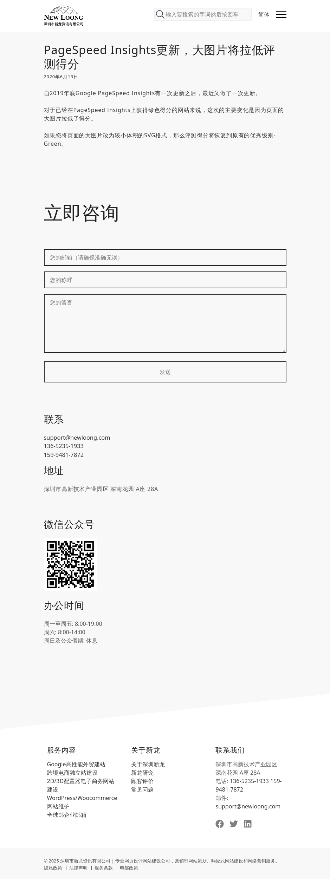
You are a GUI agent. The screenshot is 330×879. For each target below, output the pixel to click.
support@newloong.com (76, 437)
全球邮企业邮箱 (66, 814)
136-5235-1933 (63, 446)
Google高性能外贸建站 (76, 763)
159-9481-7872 (63, 454)
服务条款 (104, 867)
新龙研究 (142, 772)
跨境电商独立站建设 (72, 772)
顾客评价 (142, 780)
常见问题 (142, 789)
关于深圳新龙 (148, 763)
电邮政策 (129, 867)
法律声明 (78, 867)
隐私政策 (53, 867)
